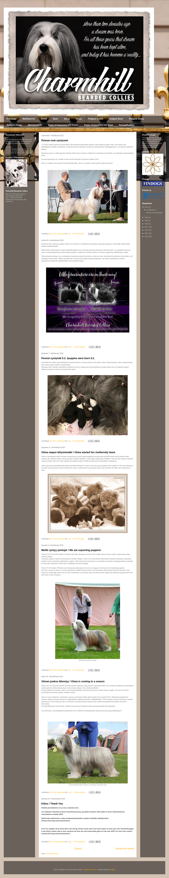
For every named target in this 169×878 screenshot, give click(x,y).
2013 (147, 233)
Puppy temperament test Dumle (63, 125)
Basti (55, 119)
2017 (147, 227)
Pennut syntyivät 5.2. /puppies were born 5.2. (68, 358)
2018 (147, 224)
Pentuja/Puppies (126, 125)
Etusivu (78, 848)
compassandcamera (89, 869)
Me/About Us (29, 119)
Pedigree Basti (116, 119)
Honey (79, 119)
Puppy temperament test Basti (98, 125)
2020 (147, 217)
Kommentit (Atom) (52, 854)
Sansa (67, 119)
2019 (147, 220)
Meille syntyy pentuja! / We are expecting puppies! (71, 550)
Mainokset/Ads (35, 125)
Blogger (112, 869)
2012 (147, 236)
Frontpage (12, 119)
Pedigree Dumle (95, 119)
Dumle (44, 119)
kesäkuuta (150, 210)
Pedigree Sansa (136, 119)
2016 (147, 230)
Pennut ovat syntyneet (54, 140)
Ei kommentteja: (79, 234)
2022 (147, 207)
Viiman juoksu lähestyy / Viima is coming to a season (73, 681)
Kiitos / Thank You (52, 803)
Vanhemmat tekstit (124, 848)
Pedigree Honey (14, 125)
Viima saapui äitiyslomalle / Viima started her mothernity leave (78, 452)
